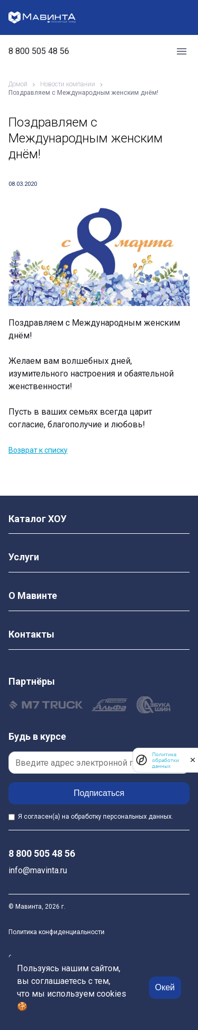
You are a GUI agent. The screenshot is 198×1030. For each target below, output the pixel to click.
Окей (165, 987)
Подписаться (99, 793)
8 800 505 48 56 (38, 51)
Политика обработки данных (165, 760)
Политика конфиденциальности (56, 932)
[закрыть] (193, 760)
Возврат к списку (38, 450)
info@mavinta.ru (37, 870)
